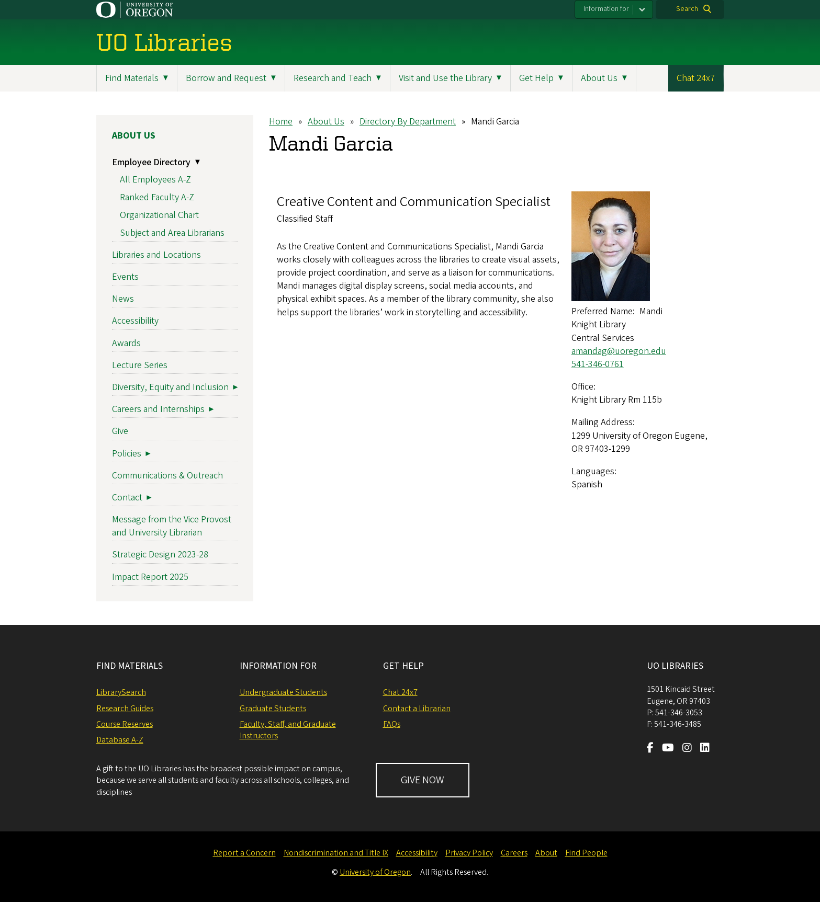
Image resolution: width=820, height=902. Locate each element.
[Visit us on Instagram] (687, 749)
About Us (326, 121)
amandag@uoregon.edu (618, 351)
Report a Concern (244, 853)
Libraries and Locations (156, 254)
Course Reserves (124, 724)
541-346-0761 (597, 364)
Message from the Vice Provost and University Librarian (171, 526)
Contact (127, 497)
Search (687, 9)
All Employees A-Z (155, 179)
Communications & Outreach (167, 475)
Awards (126, 343)
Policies (126, 453)
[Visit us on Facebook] (650, 749)
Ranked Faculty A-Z (157, 197)
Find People (586, 853)
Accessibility (135, 320)
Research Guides (124, 708)
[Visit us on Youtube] (668, 749)
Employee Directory (151, 162)
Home (281, 121)
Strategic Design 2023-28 (160, 554)
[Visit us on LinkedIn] (705, 749)
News (123, 298)
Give (120, 431)
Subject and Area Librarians (172, 232)
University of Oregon (375, 872)
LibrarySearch (121, 692)
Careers (514, 853)
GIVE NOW (422, 780)
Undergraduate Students (283, 692)
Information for (606, 9)
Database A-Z (119, 740)
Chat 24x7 (696, 78)
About (546, 853)
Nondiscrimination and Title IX (336, 853)
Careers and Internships (158, 409)
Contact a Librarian (417, 708)
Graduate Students (273, 708)
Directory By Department (408, 121)
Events (125, 276)
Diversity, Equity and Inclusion (170, 387)
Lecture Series (139, 365)
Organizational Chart (159, 215)
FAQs (391, 724)
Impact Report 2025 (150, 577)
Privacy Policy (469, 853)
